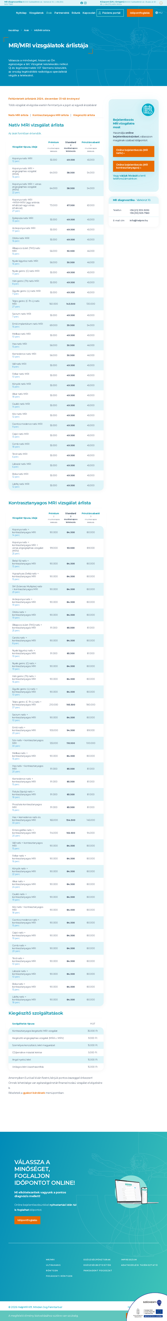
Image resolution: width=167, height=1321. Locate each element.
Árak (38, 21)
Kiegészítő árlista (84, 123)
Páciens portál (101, 21)
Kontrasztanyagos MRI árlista (51, 123)
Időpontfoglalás (129, 21)
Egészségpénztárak (97, 1267)
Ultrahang (53, 1273)
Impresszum (129, 1267)
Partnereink (51, 21)
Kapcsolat (78, 21)
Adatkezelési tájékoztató (139, 1273)
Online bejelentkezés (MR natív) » (132, 159)
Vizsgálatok (25, 21)
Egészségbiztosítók (97, 1273)
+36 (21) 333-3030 (139, 218)
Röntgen (52, 1278)
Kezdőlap (13, 38)
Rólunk (65, 21)
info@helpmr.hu (139, 228)
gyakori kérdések (34, 1100)
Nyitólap (11, 21)
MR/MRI (50, 1267)
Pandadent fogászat (98, 1278)
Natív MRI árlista (18, 123)
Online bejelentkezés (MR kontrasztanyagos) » (132, 174)
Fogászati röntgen (59, 1284)
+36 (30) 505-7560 (139, 221)
